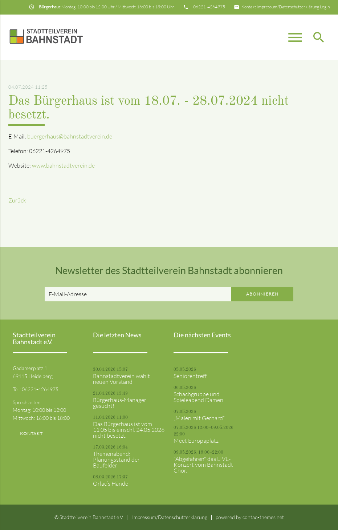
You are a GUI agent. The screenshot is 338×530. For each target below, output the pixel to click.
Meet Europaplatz (196, 440)
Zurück (17, 200)
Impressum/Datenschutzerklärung (288, 6)
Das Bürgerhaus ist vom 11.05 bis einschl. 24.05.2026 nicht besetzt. (128, 429)
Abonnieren (262, 294)
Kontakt (248, 6)
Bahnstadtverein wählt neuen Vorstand (121, 379)
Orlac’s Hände (110, 483)
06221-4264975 (209, 6)
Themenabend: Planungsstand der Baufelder (116, 459)
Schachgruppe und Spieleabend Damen (198, 397)
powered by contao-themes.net (250, 517)
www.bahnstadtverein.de (63, 165)
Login (325, 6)
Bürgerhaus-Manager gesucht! (119, 403)
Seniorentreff (190, 376)
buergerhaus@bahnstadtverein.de (69, 136)
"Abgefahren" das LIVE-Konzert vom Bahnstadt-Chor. (204, 464)
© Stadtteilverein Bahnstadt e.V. (89, 517)
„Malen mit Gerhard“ (199, 418)
